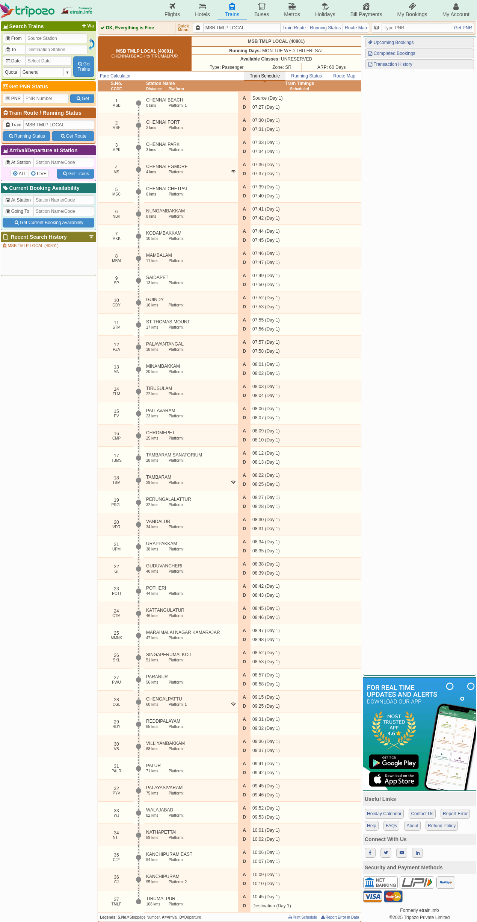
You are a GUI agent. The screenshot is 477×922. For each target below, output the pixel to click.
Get (82, 98)
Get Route (73, 136)
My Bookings (412, 10)
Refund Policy (442, 825)
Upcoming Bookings (390, 42)
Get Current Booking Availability (48, 222)
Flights (172, 10)
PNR (13, 98)
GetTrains (84, 66)
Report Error (455, 813)
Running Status (61, 113)
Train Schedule (265, 76)
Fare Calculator (115, 76)
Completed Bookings (391, 53)
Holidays (325, 10)
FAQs (391, 825)
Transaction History (389, 64)
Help (371, 825)
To (10, 49)
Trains (232, 10)
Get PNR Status (25, 86)
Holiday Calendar (384, 813)
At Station (18, 162)
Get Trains (75, 173)
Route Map (356, 27)
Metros (292, 10)
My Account (455, 10)
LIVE (42, 173)
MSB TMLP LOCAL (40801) (30, 245)
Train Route (23, 113)
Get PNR (463, 27)
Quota (11, 72)
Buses (261, 10)
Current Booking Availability (41, 188)
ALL (23, 173)
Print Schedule (302, 917)
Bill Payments (366, 10)
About (412, 825)
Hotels (202, 10)
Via (87, 26)
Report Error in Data (339, 917)
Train (13, 124)
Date (13, 61)
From (13, 38)
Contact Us (422, 813)
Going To (17, 211)
